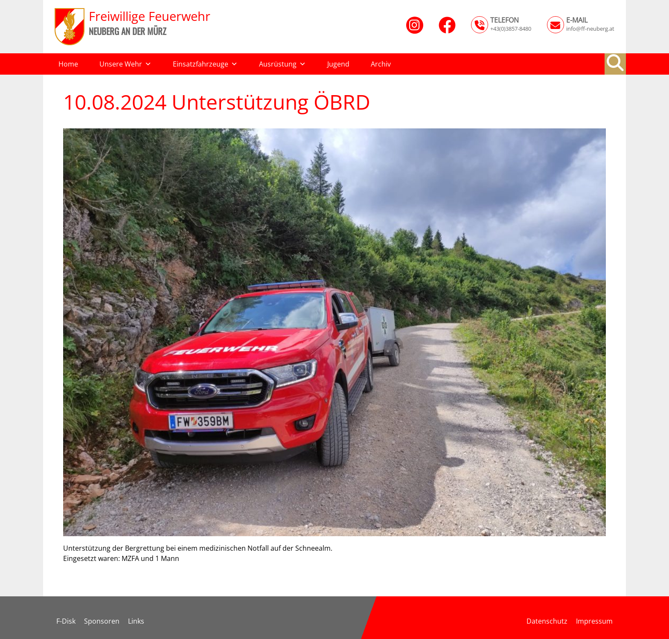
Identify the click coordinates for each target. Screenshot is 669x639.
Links (136, 621)
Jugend (338, 64)
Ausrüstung (282, 64)
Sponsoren (101, 621)
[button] (615, 62)
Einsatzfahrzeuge (205, 64)
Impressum (594, 621)
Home (68, 64)
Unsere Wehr (125, 64)
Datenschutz (546, 621)
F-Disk (66, 621)
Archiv (381, 64)
